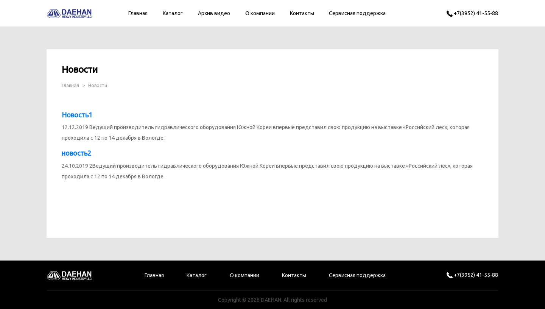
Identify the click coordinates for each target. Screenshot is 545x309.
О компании (260, 13)
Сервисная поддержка (357, 13)
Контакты (302, 13)
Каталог (173, 13)
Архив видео (214, 13)
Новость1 (77, 115)
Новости (97, 85)
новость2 (76, 153)
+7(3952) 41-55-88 (472, 13)
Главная (138, 13)
